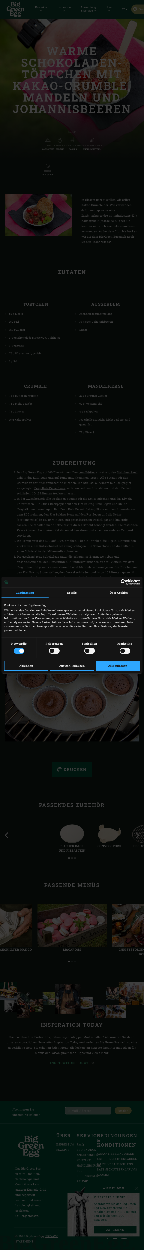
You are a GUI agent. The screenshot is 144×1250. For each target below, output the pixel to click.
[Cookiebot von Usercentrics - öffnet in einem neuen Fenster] (123, 582)
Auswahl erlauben (72, 666)
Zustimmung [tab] (25, 592)
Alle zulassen (117, 666)
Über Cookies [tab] (119, 592)
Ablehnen (26, 666)
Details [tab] (72, 592)
